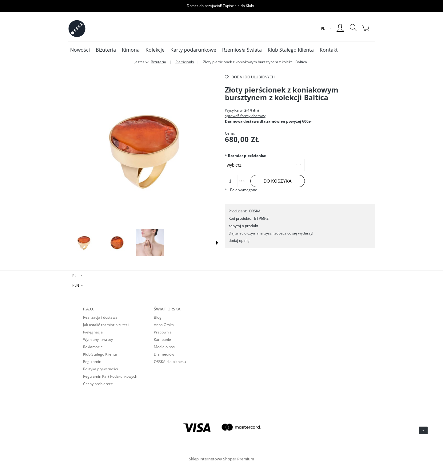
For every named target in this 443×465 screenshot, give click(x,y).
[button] (217, 242)
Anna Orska (164, 324)
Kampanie (162, 339)
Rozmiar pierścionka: (245, 155)
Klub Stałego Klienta (100, 354)
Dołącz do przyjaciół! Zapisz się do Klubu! (221, 5)
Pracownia (163, 332)
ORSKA (255, 211)
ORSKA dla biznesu (170, 361)
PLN (75, 285)
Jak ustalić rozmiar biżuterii (106, 324)
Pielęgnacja (93, 332)
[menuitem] (80, 50)
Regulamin (92, 361)
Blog (158, 317)
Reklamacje (93, 346)
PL (74, 275)
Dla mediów (164, 354)
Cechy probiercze (98, 383)
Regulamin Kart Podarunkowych (110, 376)
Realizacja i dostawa (100, 317)
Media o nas (164, 346)
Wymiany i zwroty (98, 339)
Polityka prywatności (100, 369)
